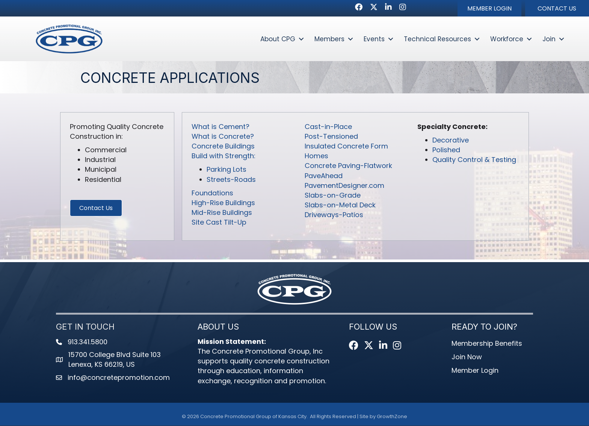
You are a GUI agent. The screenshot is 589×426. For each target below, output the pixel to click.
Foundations (212, 193)
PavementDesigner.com (344, 185)
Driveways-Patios (334, 215)
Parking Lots (226, 169)
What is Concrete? (223, 136)
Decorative (450, 140)
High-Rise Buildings (223, 203)
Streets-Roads (231, 179)
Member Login (475, 370)
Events (374, 39)
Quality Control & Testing (474, 160)
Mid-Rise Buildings (222, 213)
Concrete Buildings (223, 146)
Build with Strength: (223, 156)
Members (329, 39)
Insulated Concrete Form (346, 146)
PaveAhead (324, 175)
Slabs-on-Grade (333, 195)
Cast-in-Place (328, 127)
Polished (446, 150)
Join (549, 39)
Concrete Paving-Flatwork (348, 166)
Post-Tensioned (331, 136)
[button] (489, 8)
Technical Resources (437, 39)
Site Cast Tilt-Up (219, 222)
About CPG (277, 39)
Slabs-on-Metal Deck (340, 205)
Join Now (467, 357)
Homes (316, 156)
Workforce (506, 39)
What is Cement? (220, 127)
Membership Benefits (487, 343)
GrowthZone (392, 416)
